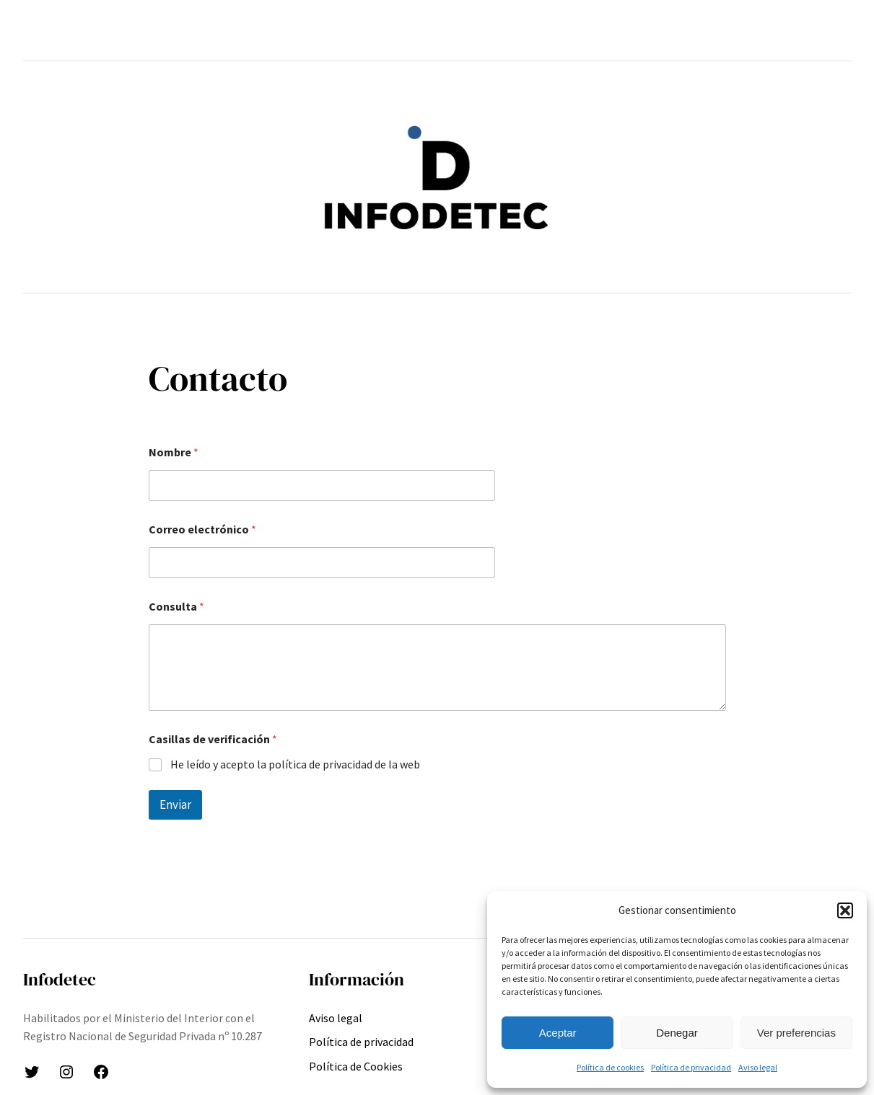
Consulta (176, 606)
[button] (845, 910)
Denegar (677, 1033)
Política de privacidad (691, 1067)
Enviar (175, 804)
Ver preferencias (796, 1033)
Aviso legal (757, 1067)
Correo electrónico (202, 529)
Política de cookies (610, 1067)
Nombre (173, 452)
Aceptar (558, 1033)
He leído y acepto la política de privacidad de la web (295, 764)
